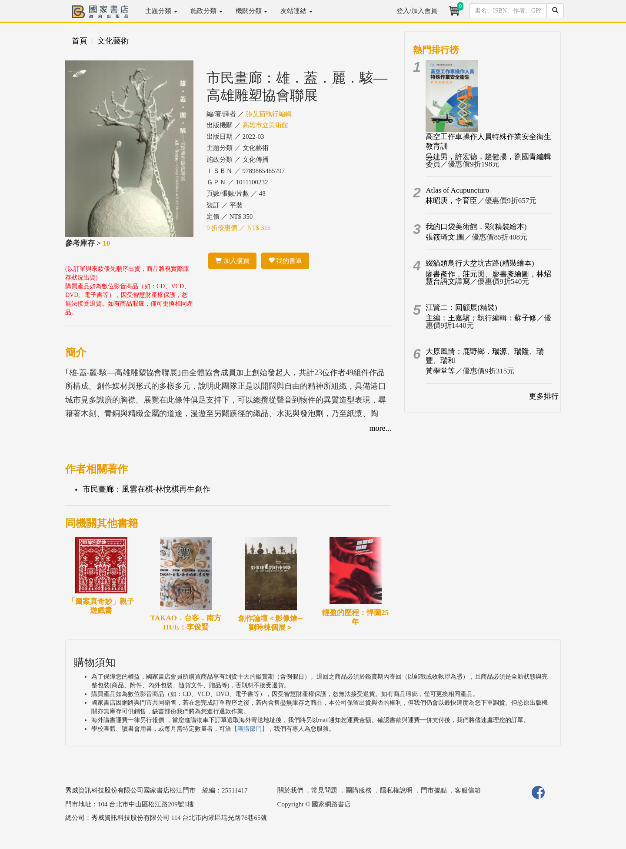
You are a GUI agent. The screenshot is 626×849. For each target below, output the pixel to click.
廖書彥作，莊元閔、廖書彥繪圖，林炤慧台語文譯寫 (488, 278)
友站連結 (296, 10)
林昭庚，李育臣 (451, 200)
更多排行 (544, 396)
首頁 (79, 41)
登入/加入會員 (416, 10)
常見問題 (324, 790)
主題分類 (161, 10)
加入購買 (232, 260)
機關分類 (252, 10)
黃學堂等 (440, 371)
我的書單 (285, 260)
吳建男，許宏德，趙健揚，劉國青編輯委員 (488, 160)
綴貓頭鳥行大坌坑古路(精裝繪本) (480, 263)
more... (380, 428)
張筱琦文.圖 (445, 237)
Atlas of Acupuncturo (457, 190)
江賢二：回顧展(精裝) (461, 307)
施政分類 (206, 10)
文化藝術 (113, 41)
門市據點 (434, 790)
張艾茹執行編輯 (269, 113)
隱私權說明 (396, 790)
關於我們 (290, 790)
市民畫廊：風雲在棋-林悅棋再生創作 (146, 489)
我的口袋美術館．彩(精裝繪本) (476, 227)
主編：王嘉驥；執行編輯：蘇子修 (481, 318)
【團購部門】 (249, 729)
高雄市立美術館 (265, 125)
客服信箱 (468, 790)
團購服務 (359, 790)
